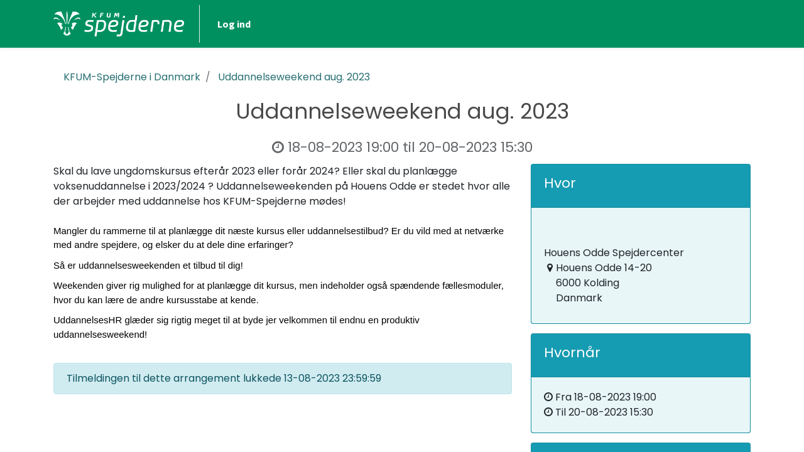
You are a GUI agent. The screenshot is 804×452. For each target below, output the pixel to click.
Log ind (234, 24)
